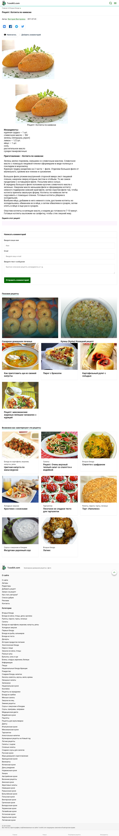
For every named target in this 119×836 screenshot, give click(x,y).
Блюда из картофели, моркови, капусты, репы (16, 463)
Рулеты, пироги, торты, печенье (95, 506)
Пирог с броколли (52, 373)
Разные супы (7, 654)
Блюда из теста (8, 636)
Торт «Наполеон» (91, 508)
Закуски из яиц (8, 700)
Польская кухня (8, 797)
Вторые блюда (88, 462)
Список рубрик (8, 598)
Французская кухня (9, 759)
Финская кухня (8, 782)
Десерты (5, 639)
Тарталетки (47, 506)
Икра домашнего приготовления (15, 756)
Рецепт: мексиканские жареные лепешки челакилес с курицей (20, 415)
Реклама (5, 601)
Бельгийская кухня (9, 794)
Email (6, 251)
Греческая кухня (8, 803)
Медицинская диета (10, 712)
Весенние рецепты (9, 779)
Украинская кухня (9, 808)
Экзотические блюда (10, 645)
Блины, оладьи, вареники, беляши (15, 660)
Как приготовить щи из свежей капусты (20, 374)
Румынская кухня (9, 791)
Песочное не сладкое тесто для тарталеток (57, 510)
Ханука (5, 773)
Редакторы (6, 586)
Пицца (4, 665)
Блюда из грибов (9, 695)
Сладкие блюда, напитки (12, 674)
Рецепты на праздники (11, 692)
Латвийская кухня (9, 811)
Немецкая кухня (8, 788)
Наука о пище (7, 648)
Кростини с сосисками (15, 508)
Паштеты (5, 718)
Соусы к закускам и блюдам (15, 547)
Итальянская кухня (9, 727)
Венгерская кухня (9, 800)
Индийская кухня (9, 715)
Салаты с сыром (8, 744)
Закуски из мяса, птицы (11, 651)
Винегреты (6, 762)
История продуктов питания (13, 642)
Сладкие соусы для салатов (13, 750)
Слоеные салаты (8, 747)
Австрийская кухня (9, 776)
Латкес (46, 550)
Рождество (6, 671)
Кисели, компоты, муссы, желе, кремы (17, 677)
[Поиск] (110, 3)
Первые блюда (8, 630)
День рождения (8, 768)
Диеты (4, 724)
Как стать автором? (10, 595)
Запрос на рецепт (9, 592)
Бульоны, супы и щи (10, 657)
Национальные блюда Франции (14, 668)
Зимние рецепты (8, 703)
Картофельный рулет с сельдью (94, 374)
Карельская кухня (9, 817)
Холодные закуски (11, 506)
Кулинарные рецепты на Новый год (16, 738)
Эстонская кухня (8, 814)
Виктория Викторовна (16, 19)
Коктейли (6, 689)
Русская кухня (7, 753)
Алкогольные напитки (11, 735)
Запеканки (6, 683)
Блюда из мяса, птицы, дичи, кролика (17, 616)
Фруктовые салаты (9, 785)
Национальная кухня (10, 686)
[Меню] (115, 3)
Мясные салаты (8, 698)
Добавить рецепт (9, 589)
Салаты (46, 462)
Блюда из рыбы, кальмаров (13, 633)
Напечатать (10, 35)
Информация (7, 663)
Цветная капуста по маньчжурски (14, 468)
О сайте (5, 580)
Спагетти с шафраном (93, 464)
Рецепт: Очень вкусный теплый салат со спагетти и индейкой (57, 467)
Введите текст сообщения (14, 262)
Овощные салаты (9, 680)
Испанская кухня (9, 765)
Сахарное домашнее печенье (17, 341)
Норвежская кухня (9, 770)
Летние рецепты (8, 741)
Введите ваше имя (11, 240)
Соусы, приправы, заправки (13, 709)
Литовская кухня (8, 820)
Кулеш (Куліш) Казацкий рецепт (77, 341)
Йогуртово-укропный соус (17, 550)
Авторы (5, 583)
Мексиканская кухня (10, 730)
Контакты (6, 603)
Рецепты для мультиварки (12, 721)
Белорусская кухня (9, 805)
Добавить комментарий (31, 35)
